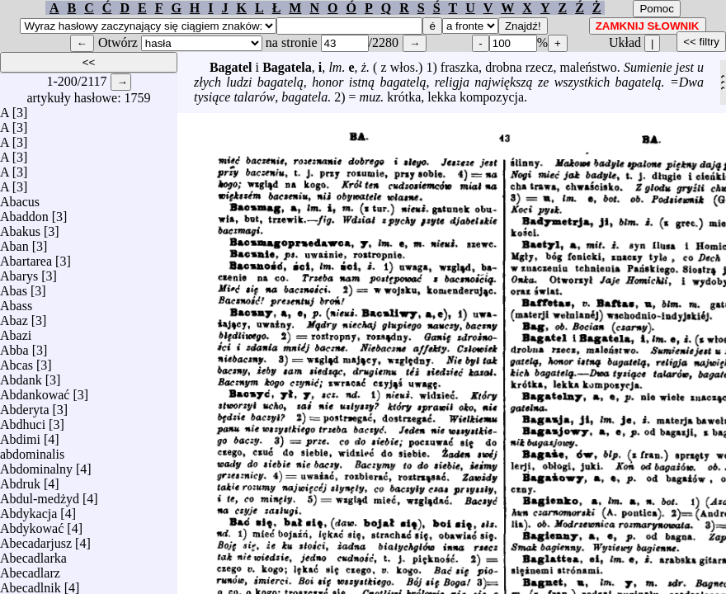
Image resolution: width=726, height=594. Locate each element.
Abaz (14, 316)
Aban (14, 242)
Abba (14, 346)
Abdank (21, 376)
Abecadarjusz (36, 539)
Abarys (19, 272)
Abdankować (34, 391)
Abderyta (25, 405)
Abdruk (20, 480)
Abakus (20, 227)
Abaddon (24, 212)
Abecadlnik (30, 584)
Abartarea (26, 257)
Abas (13, 287)
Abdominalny (36, 465)
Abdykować (32, 524)
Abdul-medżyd (39, 495)
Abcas (16, 361)
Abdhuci (22, 420)
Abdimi (20, 435)
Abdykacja (28, 509)
